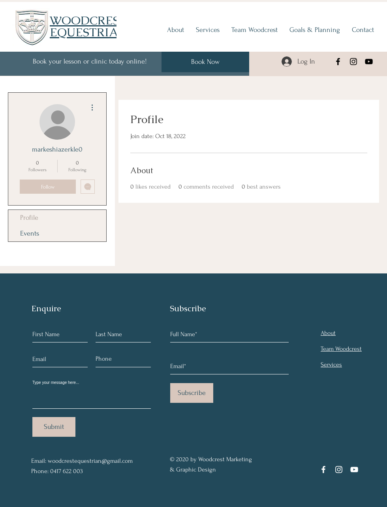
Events (29, 233)
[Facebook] (338, 61)
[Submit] (53, 427)
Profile (29, 217)
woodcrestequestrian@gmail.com (90, 460)
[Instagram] (353, 61)
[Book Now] (205, 62)
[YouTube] (369, 61)
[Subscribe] (191, 393)
